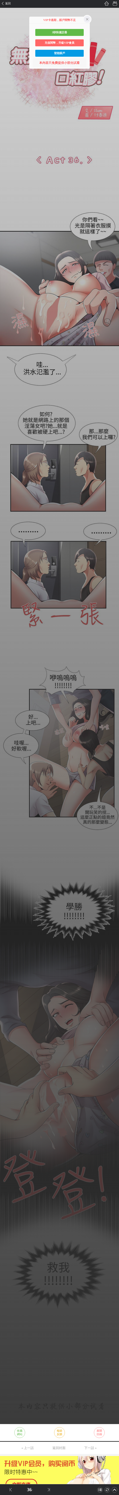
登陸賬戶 (59, 53)
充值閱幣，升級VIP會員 (59, 42)
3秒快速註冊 (59, 32)
